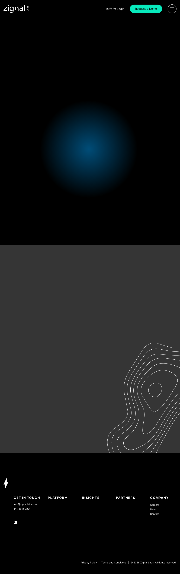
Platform (58, 498)
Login (114, 9)
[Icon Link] (16, 9)
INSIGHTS (90, 498)
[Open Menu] (172, 8)
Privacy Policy (89, 562)
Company (159, 498)
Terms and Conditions (113, 562)
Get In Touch (27, 498)
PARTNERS (125, 498)
